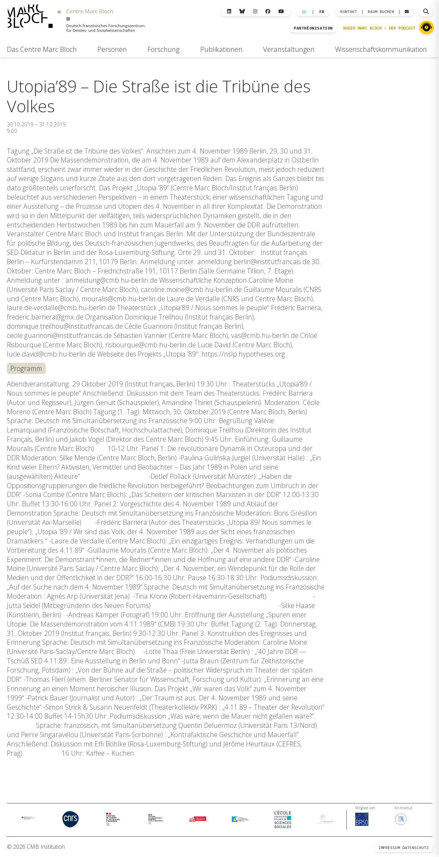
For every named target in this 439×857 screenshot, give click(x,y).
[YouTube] (281, 11)
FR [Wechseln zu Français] (321, 11)
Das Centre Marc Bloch (42, 49)
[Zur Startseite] (76, 19)
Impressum (389, 847)
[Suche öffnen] (426, 12)
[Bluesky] (242, 11)
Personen (112, 49)
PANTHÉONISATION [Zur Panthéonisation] (313, 28)
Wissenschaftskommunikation (381, 49)
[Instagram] (255, 11)
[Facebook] (268, 11)
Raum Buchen (381, 11)
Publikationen (221, 49)
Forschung (163, 49)
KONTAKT (348, 11)
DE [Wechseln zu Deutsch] (304, 11)
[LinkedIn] (229, 11)
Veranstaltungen (289, 49)
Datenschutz (415, 847)
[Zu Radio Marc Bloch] (426, 27)
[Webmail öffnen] (407, 11)
